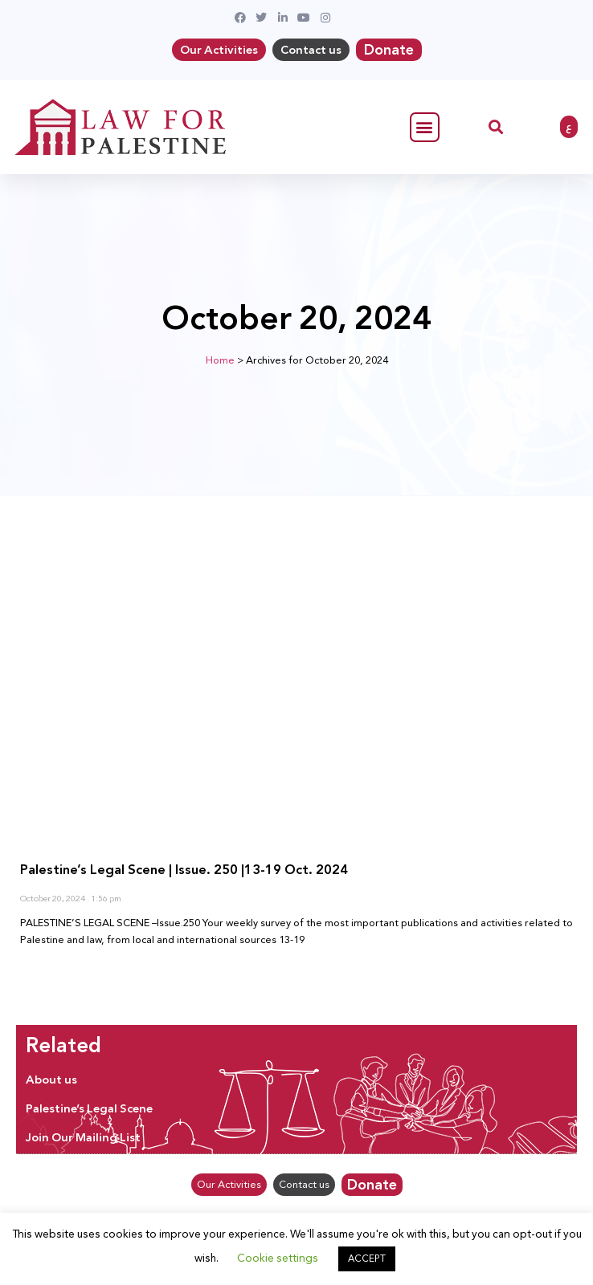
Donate (389, 50)
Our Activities (219, 49)
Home (220, 360)
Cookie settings (277, 1257)
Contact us (310, 49)
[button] (425, 127)
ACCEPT (367, 1258)
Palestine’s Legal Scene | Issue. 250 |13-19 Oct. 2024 (184, 869)
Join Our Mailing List (83, 1137)
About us (51, 1079)
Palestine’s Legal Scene (89, 1108)
